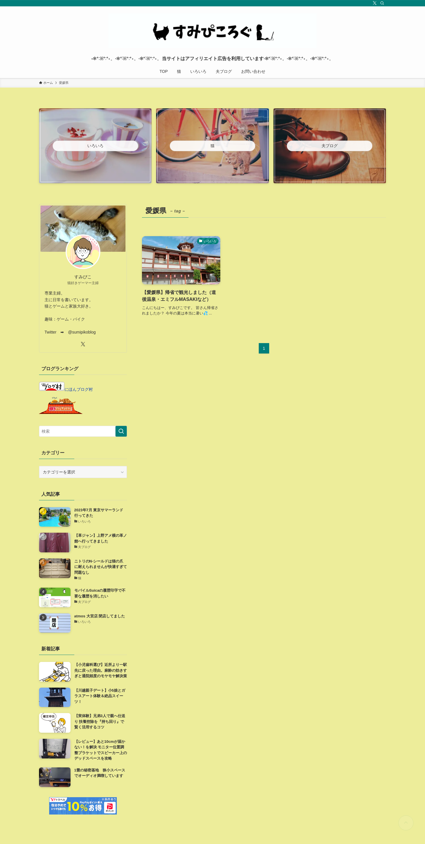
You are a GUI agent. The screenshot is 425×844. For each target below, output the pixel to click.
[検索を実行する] (121, 431)
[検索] (382, 3)
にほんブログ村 (66, 389)
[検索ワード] (83, 431)
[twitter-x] (374, 3)
